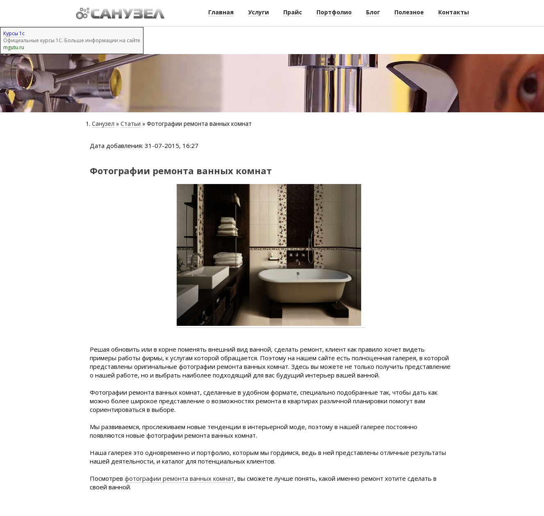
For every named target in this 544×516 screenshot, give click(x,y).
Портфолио (334, 12)
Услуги (258, 12)
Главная (221, 12)
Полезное (409, 12)
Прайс (292, 12)
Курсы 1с (14, 33)
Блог (373, 12)
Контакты (453, 12)
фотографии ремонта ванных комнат (179, 478)
